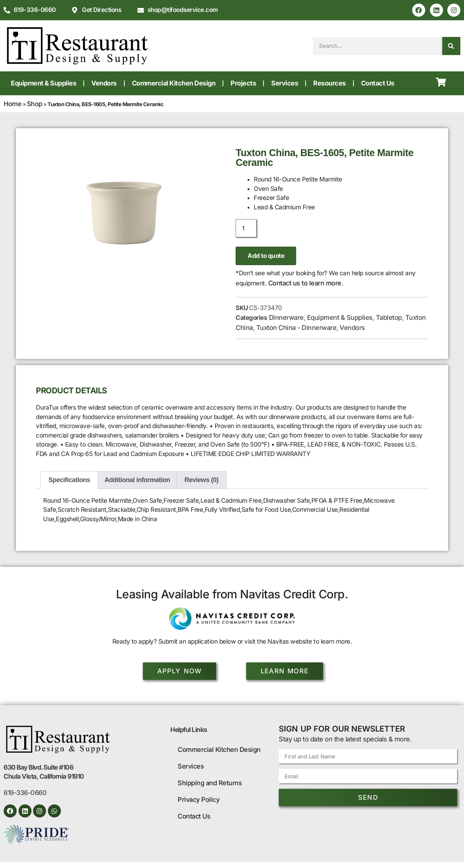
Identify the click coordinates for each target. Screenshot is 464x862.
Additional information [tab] (137, 480)
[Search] (451, 46)
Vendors (104, 83)
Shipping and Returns (210, 783)
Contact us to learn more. (305, 283)
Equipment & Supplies (43, 83)
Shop (34, 104)
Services (284, 83)
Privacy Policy (198, 799)
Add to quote (266, 255)
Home (12, 104)
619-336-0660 (25, 792)
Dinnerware (286, 317)
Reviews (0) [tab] (202, 480)
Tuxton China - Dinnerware (296, 327)
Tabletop (389, 317)
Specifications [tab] (69, 480)
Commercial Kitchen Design (174, 83)
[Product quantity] (246, 228)
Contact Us (377, 83)
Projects (243, 83)
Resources (329, 83)
